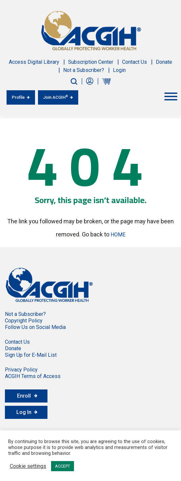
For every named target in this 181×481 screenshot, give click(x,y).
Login (119, 70)
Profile (18, 97)
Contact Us (134, 62)
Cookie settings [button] (28, 466)
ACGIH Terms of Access (33, 376)
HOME (118, 235)
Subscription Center (90, 62)
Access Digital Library (34, 62)
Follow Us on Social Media (35, 327)
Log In (23, 412)
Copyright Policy (24, 321)
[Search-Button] (74, 81)
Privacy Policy (21, 370)
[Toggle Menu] (170, 96)
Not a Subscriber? (83, 70)
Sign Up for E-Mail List (31, 355)
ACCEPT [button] (62, 466)
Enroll (24, 396)
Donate (164, 62)
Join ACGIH (55, 97)
